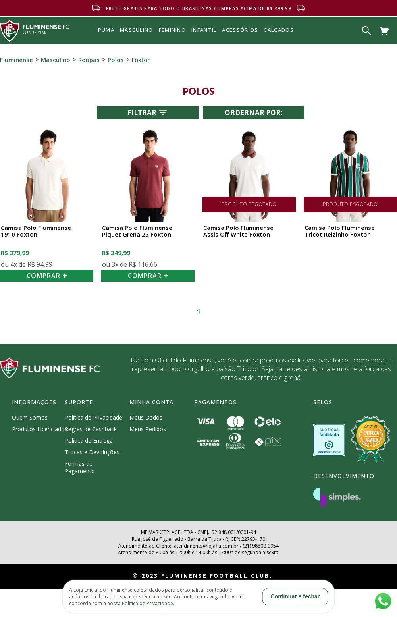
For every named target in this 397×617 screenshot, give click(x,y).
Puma (106, 39)
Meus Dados (145, 417)
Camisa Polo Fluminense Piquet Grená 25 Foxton (137, 231)
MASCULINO (136, 29)
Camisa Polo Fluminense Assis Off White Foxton (238, 231)
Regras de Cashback (91, 429)
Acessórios (240, 47)
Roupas (89, 60)
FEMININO (172, 29)
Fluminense (16, 60)
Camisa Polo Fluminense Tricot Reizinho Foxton (339, 231)
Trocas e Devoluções (92, 452)
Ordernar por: (254, 112)
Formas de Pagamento (80, 467)
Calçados (278, 29)
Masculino (55, 60)
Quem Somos (30, 417)
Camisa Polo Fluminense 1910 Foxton (36, 231)
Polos (116, 60)
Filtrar (147, 112)
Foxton (141, 60)
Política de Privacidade (93, 417)
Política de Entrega (89, 440)
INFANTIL (203, 29)
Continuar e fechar (295, 596)
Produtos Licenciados (39, 429)
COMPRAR (47, 275)
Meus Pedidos (147, 429)
